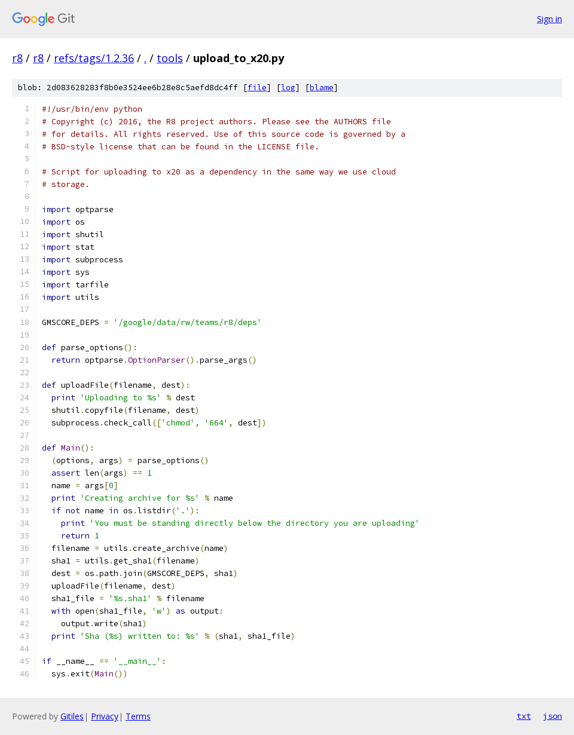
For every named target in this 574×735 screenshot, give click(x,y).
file (257, 87)
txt (524, 715)
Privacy (104, 716)
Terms (138, 716)
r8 (17, 58)
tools (170, 58)
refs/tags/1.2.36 (94, 58)
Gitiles (72, 716)
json (552, 715)
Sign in (549, 18)
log (288, 87)
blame (322, 87)
